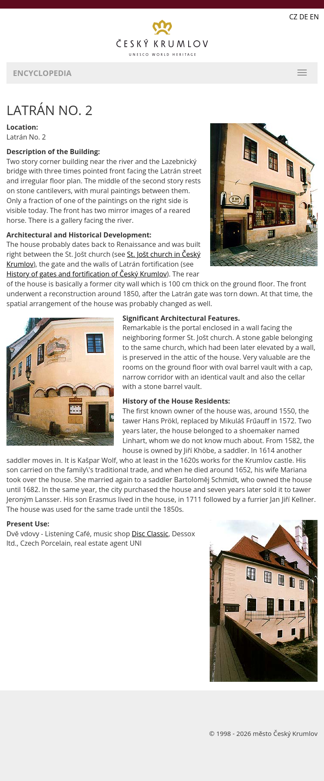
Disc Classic (150, 533)
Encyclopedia (42, 73)
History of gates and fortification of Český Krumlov (86, 274)
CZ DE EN (304, 16)
